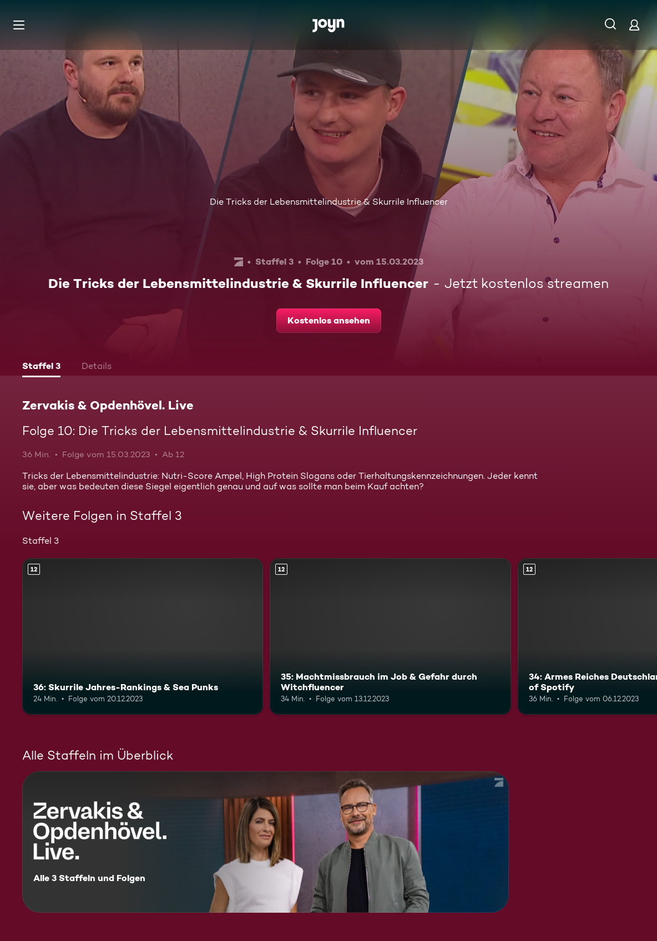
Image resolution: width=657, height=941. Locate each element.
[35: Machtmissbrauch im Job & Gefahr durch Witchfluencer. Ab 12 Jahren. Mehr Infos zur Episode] (390, 636)
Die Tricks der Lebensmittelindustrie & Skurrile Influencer (329, 201)
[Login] (634, 24)
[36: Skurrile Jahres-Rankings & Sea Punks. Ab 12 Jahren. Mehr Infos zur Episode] (142, 636)
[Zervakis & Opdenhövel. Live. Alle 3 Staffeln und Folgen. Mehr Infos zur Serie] (265, 842)
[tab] (41, 367)
